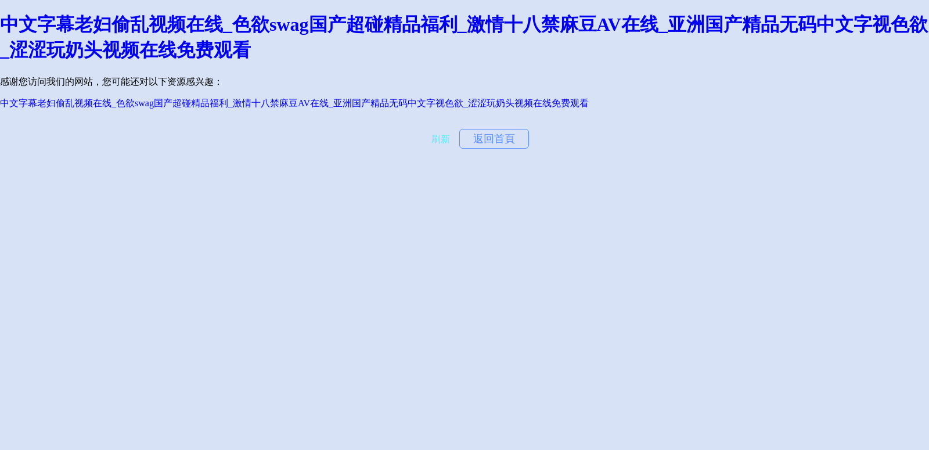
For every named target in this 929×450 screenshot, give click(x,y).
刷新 (440, 139)
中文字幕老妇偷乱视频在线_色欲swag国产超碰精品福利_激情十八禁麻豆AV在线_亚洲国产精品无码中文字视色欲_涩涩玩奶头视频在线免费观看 (294, 103)
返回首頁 (494, 139)
